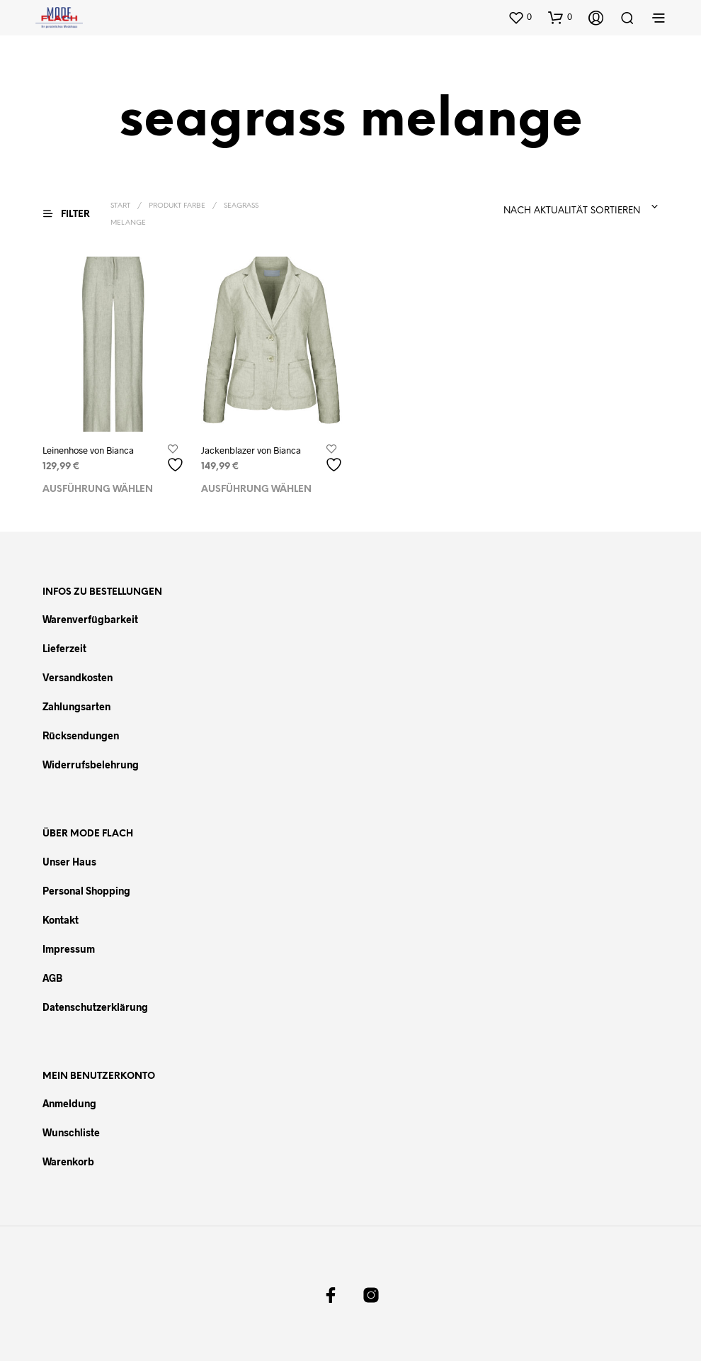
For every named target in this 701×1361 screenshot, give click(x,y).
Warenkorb (68, 1161)
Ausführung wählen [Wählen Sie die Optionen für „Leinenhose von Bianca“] (97, 489)
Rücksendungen (80, 735)
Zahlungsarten (76, 706)
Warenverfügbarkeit (90, 619)
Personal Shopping (86, 891)
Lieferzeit (64, 648)
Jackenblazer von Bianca (251, 450)
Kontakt (60, 920)
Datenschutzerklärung (95, 1007)
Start (120, 206)
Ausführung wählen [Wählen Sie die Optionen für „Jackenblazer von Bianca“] (256, 489)
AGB (52, 978)
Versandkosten (77, 677)
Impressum (68, 949)
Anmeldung (69, 1103)
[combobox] (530, 207)
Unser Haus (69, 862)
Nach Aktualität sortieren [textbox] (571, 210)
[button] (520, 17)
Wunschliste (71, 1132)
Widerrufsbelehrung (90, 764)
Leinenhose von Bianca (88, 450)
